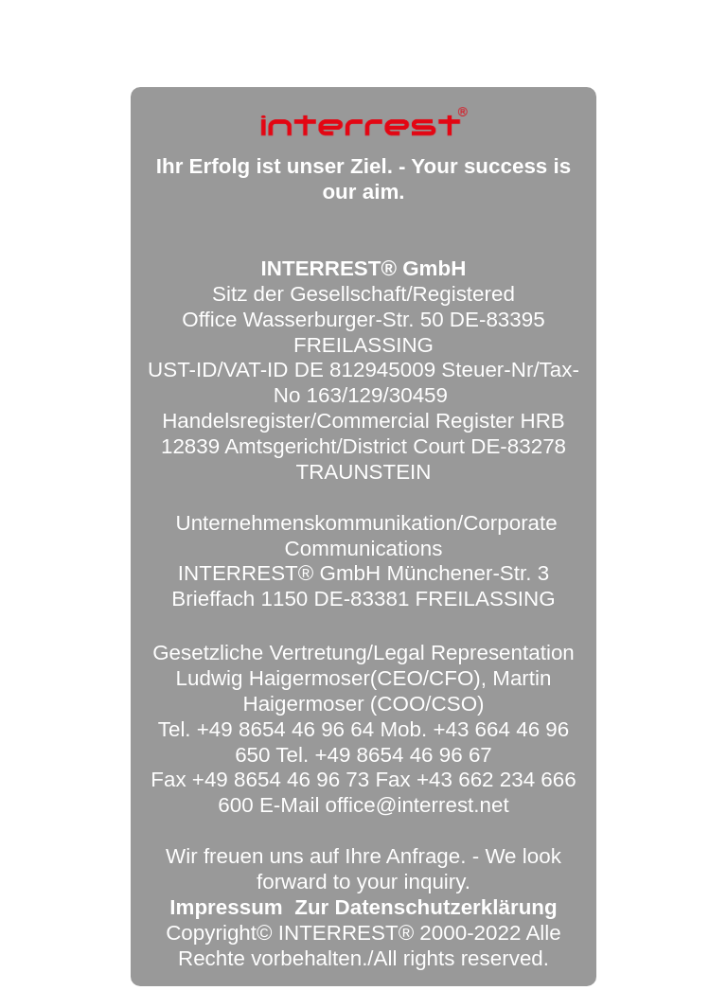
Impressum (225, 907)
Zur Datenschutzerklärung (425, 907)
